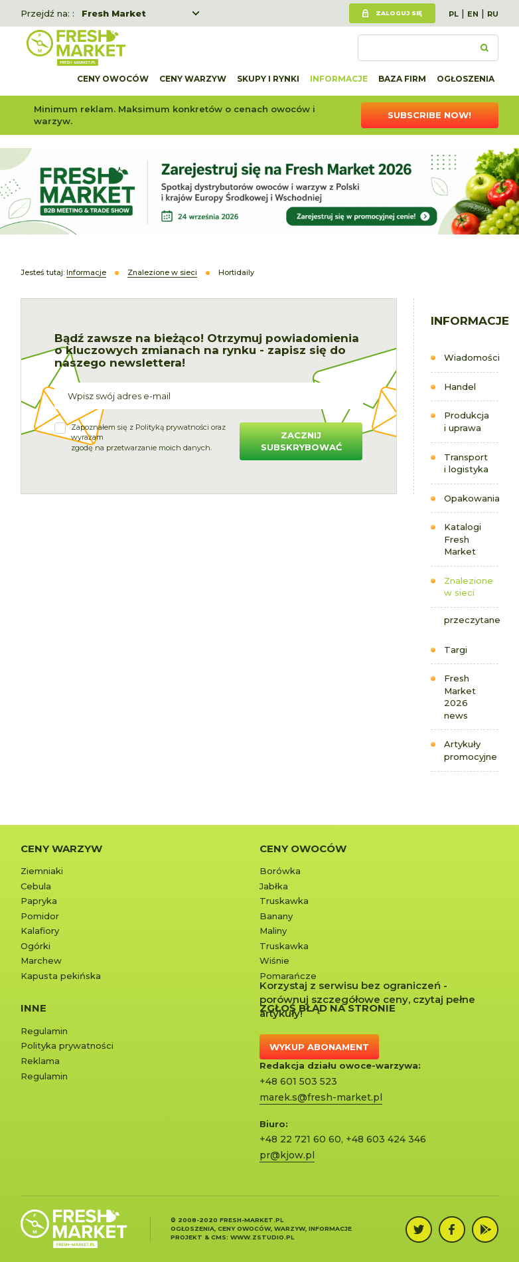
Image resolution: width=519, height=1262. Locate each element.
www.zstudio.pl (262, 1237)
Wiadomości (471, 357)
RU (492, 14)
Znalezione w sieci (468, 586)
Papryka (39, 900)
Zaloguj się (399, 13)
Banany (276, 916)
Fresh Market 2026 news (460, 697)
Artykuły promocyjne (470, 750)
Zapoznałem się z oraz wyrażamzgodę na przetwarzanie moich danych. (148, 437)
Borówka (280, 870)
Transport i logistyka (466, 463)
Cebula (36, 886)
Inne (33, 1008)
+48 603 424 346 (386, 1139)
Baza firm (402, 79)
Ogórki (35, 946)
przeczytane (471, 619)
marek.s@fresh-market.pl (321, 1097)
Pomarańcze (288, 975)
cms (218, 1237)
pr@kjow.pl (287, 1155)
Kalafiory (40, 930)
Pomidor (40, 916)
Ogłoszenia (465, 79)
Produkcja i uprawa (466, 421)
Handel (460, 386)
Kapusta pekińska (61, 975)
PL (454, 14)
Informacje (339, 79)
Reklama (40, 1060)
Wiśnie (274, 960)
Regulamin (44, 1031)
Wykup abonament (319, 1046)
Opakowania (471, 498)
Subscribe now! (429, 115)
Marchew (41, 960)
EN (473, 14)
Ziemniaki (42, 870)
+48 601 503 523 (298, 1081)
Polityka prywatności (67, 1045)
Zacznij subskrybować (301, 441)
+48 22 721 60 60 (300, 1139)
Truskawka (284, 900)
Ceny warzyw (192, 79)
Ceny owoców (113, 79)
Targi (455, 649)
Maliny (273, 930)
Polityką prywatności (172, 427)
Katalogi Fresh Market (462, 539)
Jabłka (274, 886)
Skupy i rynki (268, 79)
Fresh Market (114, 13)
